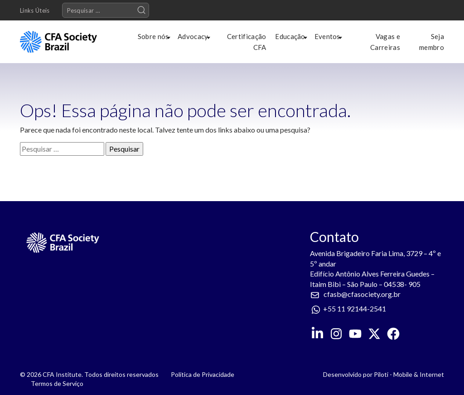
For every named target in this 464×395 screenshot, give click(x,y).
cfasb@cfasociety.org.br (362, 294)
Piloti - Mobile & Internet (409, 374)
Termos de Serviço (57, 383)
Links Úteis (35, 10)
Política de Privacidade (202, 374)
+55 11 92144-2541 (354, 308)
